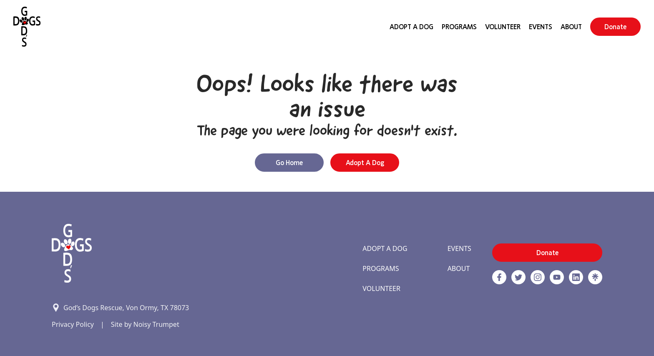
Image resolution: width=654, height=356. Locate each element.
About (571, 26)
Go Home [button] (289, 162)
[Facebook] (499, 277)
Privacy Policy (73, 324)
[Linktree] (595, 277)
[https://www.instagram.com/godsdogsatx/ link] (538, 277)
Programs (459, 26)
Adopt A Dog (411, 26)
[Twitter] (518, 277)
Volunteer (503, 26)
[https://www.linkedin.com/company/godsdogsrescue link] (576, 277)
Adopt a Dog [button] (365, 162)
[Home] (26, 27)
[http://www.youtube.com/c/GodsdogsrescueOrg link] (557, 277)
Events (540, 26)
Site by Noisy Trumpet (145, 324)
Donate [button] (615, 26)
